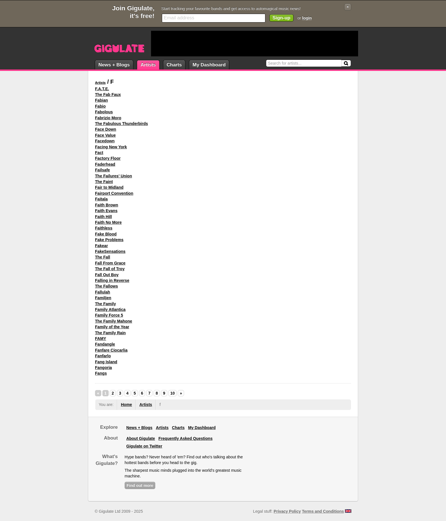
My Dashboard (209, 64)
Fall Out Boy (107, 274)
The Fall (102, 257)
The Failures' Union (113, 176)
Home (126, 404)
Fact (99, 152)
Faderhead (105, 164)
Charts (174, 64)
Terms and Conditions (323, 511)
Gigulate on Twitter (144, 446)
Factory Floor (108, 158)
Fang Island (106, 362)
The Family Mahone (113, 321)
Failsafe (102, 170)
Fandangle (105, 344)
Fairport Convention (114, 193)
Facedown (105, 141)
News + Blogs (114, 64)
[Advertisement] (254, 43)
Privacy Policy (287, 511)
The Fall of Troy (110, 268)
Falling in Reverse (112, 280)
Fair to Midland (109, 187)
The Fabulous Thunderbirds (121, 123)
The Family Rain (110, 333)
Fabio (100, 106)
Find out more (140, 485)
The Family (105, 303)
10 (172, 393)
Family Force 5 (109, 315)
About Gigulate (140, 438)
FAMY (100, 338)
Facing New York (111, 147)
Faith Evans (106, 210)
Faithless (103, 228)
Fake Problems (109, 239)
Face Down (105, 129)
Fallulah (102, 292)
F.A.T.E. (102, 89)
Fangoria (103, 367)
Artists (148, 64)
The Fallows (106, 286)
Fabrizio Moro (108, 118)
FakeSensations (110, 251)
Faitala (101, 199)
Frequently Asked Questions (185, 438)
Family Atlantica (110, 309)
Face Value (105, 135)
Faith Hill (103, 216)
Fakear (101, 245)
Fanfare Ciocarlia (111, 350)
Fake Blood (106, 234)
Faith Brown (106, 205)
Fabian (101, 100)
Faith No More (108, 222)
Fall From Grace (110, 263)
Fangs (101, 373)
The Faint (104, 181)
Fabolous (104, 112)
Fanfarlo (103, 356)
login (307, 18)
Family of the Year (112, 327)
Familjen (103, 298)
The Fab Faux (108, 94)
